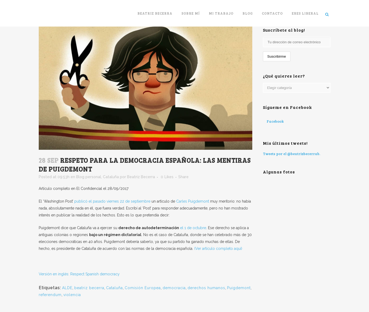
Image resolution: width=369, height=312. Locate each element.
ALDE (67, 288)
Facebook (275, 121)
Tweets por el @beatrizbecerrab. (291, 153)
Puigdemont (239, 288)
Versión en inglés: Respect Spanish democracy (79, 274)
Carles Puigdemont (193, 201)
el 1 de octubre (193, 228)
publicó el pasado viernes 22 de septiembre (112, 201)
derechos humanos (206, 288)
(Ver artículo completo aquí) (217, 248)
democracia (174, 288)
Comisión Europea (143, 288)
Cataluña (111, 177)
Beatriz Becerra (141, 177)
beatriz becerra (89, 288)
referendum (50, 295)
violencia (72, 295)
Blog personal (88, 177)
